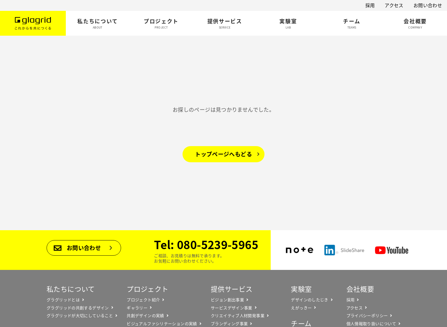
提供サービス (231, 289)
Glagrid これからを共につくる (33, 23)
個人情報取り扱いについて (371, 323)
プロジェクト (147, 289)
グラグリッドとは (63, 299)
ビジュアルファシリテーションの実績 (162, 323)
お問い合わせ (427, 5)
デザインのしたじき (309, 299)
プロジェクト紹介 (143, 299)
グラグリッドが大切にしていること (80, 315)
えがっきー (301, 307)
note (300, 250)
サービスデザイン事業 (231, 307)
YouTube (391, 250)
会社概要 (360, 289)
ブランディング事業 (229, 323)
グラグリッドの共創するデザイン (78, 307)
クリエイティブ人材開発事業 (237, 315)
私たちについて (71, 289)
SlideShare (344, 250)
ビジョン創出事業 (227, 299)
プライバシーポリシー (367, 315)
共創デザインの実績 (145, 315)
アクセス (394, 5)
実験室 (301, 289)
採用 (370, 5)
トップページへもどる (223, 154)
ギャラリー (137, 307)
